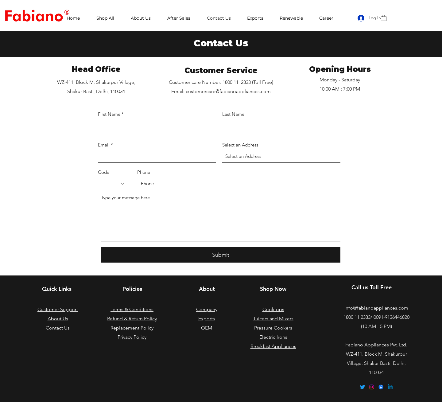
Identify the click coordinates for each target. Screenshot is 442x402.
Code (103, 172)
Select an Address (240, 144)
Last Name (233, 114)
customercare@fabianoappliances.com (228, 91)
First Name (109, 114)
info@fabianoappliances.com (376, 308)
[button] (383, 17)
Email (104, 144)
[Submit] (220, 255)
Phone (143, 172)
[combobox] (281, 156)
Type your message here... (127, 197)
